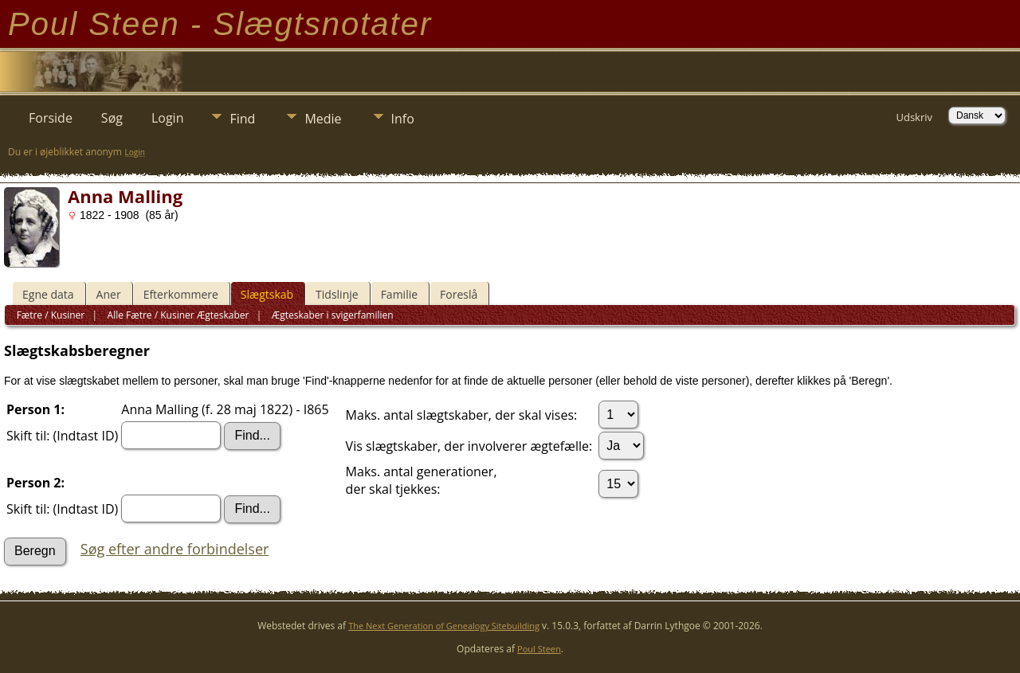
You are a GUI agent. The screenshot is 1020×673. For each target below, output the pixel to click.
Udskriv (914, 117)
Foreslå (458, 294)
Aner (108, 294)
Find (242, 118)
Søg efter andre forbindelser (174, 548)
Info (402, 118)
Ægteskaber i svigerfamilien (331, 315)
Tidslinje (337, 294)
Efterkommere (180, 294)
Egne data (48, 294)
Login (167, 118)
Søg (112, 118)
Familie (399, 294)
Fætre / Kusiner (51, 315)
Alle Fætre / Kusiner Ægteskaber (176, 315)
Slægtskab (267, 294)
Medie (322, 118)
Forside (51, 118)
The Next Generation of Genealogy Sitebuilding (443, 626)
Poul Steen (539, 649)
